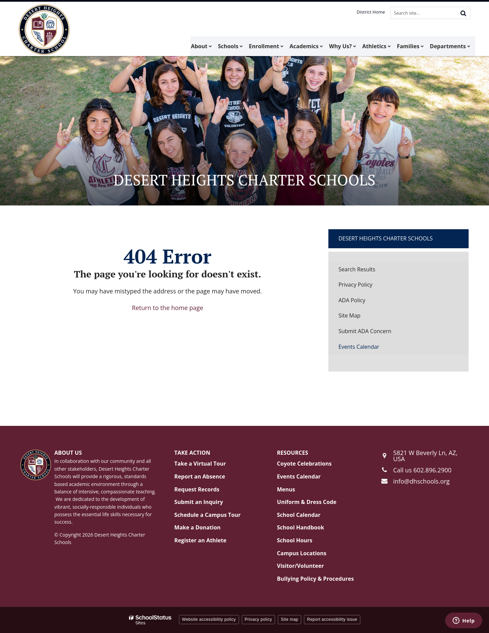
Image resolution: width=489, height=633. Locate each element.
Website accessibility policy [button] (209, 619)
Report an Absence (199, 476)
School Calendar (299, 515)
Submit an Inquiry (198, 502)
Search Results (357, 269)
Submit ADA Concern (365, 331)
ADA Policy (352, 300)
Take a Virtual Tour (200, 463)
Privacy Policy (356, 284)
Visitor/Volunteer (300, 565)
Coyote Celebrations (304, 463)
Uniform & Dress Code (307, 502)
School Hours (294, 540)
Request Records (196, 489)
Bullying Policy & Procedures (315, 578)
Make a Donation (197, 527)
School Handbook (300, 527)
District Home (371, 12)
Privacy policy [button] (258, 619)
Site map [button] (289, 619)
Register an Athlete (200, 540)
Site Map (350, 315)
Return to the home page (167, 308)
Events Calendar (359, 346)
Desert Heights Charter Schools (386, 238)
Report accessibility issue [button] (332, 619)
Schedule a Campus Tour (207, 515)
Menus (286, 489)
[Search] (463, 13)
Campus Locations (301, 553)
